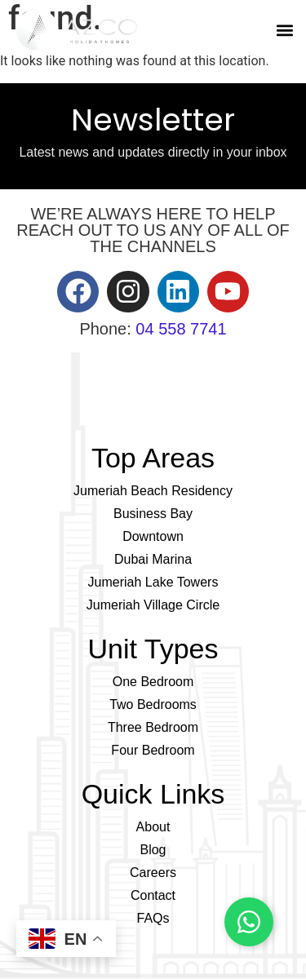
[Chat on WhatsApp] (248, 921)
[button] (284, 29)
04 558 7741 (180, 329)
